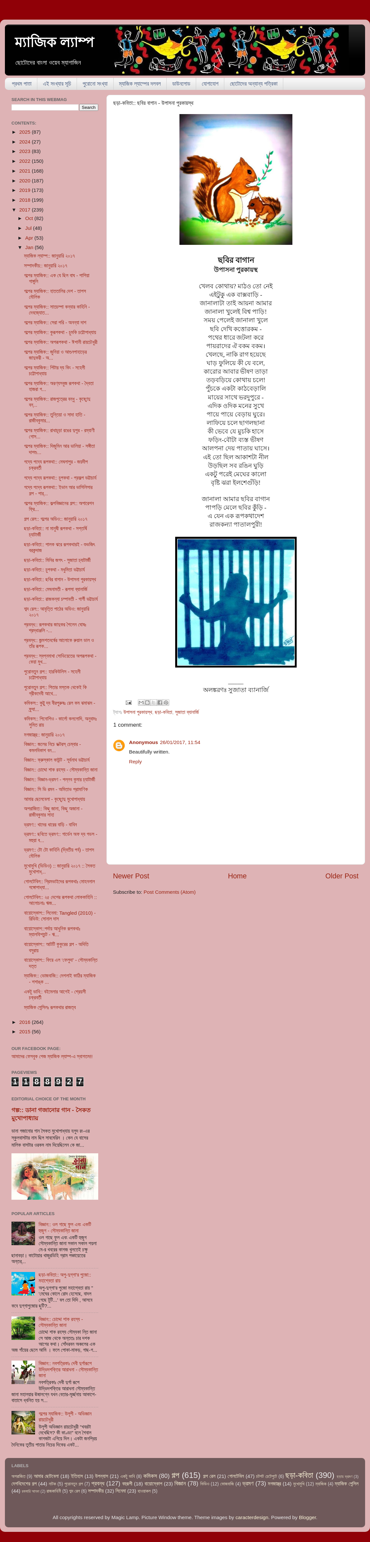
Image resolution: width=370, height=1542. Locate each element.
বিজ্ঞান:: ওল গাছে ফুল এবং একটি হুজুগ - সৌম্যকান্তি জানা (65, 1227)
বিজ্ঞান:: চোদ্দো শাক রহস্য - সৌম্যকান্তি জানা (60, 769)
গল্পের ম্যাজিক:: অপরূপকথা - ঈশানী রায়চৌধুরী (60, 342)
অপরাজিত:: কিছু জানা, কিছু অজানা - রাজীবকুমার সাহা (53, 811)
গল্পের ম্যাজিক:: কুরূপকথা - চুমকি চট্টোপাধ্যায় (60, 332)
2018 (25, 200)
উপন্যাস (101, 1476)
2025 (25, 132)
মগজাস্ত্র (274, 1483)
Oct (29, 218)
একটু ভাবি (127, 1476)
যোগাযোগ (210, 84)
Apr (29, 238)
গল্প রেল (209, 1476)
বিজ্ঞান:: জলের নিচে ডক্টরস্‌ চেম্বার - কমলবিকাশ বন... (52, 747)
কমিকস (150, 1475)
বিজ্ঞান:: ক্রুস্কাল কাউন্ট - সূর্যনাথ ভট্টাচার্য (56, 760)
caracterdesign (251, 1517)
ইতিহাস (77, 1476)
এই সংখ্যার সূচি (57, 84)
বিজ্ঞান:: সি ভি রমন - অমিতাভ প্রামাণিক (56, 789)
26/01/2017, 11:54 (180, 742)
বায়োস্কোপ (153, 1483)
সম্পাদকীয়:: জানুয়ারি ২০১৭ (45, 265)
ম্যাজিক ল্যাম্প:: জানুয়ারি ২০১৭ (49, 256)
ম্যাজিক (320, 1484)
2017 (25, 209)
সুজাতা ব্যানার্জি (187, 712)
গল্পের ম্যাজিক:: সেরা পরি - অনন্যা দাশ (55, 322)
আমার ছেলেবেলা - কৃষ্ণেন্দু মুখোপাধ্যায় (54, 799)
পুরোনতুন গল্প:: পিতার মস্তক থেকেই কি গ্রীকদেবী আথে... (55, 690)
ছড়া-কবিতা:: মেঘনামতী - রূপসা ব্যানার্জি (55, 589)
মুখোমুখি (299, 1484)
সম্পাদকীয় (96, 1491)
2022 (25, 161)
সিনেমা (121, 1491)
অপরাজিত (18, 1476)
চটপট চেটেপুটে (266, 1476)
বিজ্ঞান (180, 1483)
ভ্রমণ (247, 1483)
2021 (25, 171)
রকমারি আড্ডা (30, 1491)
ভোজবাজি (227, 1484)
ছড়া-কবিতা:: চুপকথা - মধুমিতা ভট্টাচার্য (54, 569)
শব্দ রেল (74, 1491)
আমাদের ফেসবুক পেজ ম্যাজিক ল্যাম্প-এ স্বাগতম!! (52, 1056)
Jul (29, 228)
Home (237, 876)
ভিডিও (204, 1484)
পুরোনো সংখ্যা (95, 84)
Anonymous (143, 742)
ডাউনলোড (181, 84)
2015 (25, 1031)
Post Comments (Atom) (170, 892)
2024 (25, 141)
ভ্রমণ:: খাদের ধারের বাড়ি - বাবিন (50, 824)
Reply (135, 761)
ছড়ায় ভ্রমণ (344, 1476)
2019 (25, 190)
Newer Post (131, 876)
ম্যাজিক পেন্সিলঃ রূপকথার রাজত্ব (50, 1007)
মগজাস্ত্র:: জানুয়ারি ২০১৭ (44, 734)
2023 (25, 151)
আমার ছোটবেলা (46, 1476)
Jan (30, 247)
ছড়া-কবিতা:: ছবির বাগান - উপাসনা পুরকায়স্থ (60, 579)
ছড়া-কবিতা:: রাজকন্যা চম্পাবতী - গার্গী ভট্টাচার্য (61, 599)
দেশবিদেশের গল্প (24, 1483)
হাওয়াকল (144, 1491)
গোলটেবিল (236, 1476)
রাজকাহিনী (53, 1491)
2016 (25, 1022)
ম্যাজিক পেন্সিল (347, 1483)
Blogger (307, 1517)
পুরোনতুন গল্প (74, 1484)
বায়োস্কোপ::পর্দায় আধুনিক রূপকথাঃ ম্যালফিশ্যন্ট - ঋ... (52, 931)
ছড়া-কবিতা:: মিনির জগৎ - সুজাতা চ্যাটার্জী (57, 560)
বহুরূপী (127, 1483)
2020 (25, 180)
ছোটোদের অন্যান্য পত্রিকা (253, 84)
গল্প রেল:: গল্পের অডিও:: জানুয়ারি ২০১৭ (55, 519)
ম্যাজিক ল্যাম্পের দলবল (140, 84)
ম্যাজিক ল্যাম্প (54, 42)
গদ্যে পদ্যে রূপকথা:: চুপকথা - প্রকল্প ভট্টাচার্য (60, 478)
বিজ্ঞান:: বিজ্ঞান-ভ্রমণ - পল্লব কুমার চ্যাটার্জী (59, 779)
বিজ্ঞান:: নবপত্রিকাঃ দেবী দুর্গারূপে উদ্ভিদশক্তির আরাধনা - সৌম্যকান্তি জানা (68, 1369)
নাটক (52, 1484)
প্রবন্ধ (97, 1483)
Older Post (342, 876)
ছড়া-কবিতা (163, 712)
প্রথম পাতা (21, 84)
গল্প (175, 1475)
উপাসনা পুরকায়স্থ (137, 712)
